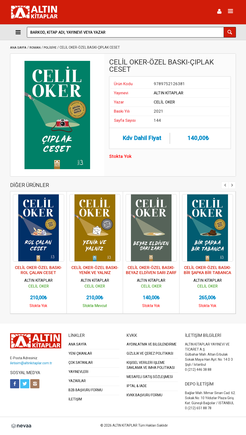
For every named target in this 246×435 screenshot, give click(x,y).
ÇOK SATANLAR (80, 363)
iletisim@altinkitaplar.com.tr (31, 363)
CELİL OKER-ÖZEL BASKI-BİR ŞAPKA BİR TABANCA (207, 270)
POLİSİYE (50, 47)
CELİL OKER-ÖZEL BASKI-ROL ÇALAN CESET (38, 270)
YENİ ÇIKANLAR (80, 353)
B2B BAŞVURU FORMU (85, 390)
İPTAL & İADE (137, 386)
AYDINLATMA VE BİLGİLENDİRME (152, 344)
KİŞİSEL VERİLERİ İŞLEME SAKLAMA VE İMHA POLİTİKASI (151, 365)
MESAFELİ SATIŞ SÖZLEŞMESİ (150, 377)
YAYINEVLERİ (78, 372)
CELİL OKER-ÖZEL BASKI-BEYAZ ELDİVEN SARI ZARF (151, 270)
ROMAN (35, 47)
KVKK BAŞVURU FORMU (144, 395)
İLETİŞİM (75, 399)
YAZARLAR (77, 381)
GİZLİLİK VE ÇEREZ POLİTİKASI (150, 353)
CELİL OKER (164, 102)
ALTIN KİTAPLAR (168, 92)
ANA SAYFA (18, 47)
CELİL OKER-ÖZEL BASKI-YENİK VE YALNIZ (94, 270)
